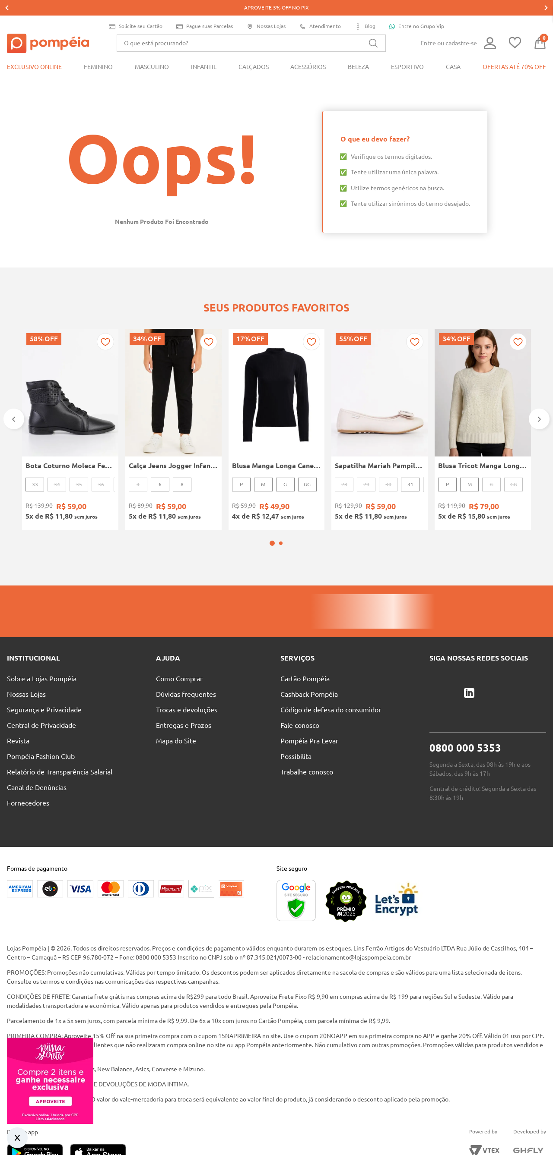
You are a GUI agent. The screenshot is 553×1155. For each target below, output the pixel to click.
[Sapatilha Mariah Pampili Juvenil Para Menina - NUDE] (379, 402)
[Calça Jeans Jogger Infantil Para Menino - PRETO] (173, 402)
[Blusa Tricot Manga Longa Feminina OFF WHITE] (483, 402)
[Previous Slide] (13, 392)
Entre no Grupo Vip (416, 11)
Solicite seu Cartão (135, 11)
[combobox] (251, 27)
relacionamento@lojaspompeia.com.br (358, 919)
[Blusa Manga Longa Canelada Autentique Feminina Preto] (277, 402)
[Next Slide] (539, 392)
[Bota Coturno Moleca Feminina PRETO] (70, 402)
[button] (272, 504)
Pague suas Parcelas (204, 11)
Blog (365, 11)
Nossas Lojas (266, 11)
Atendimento (320, 11)
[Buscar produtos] (373, 27)
